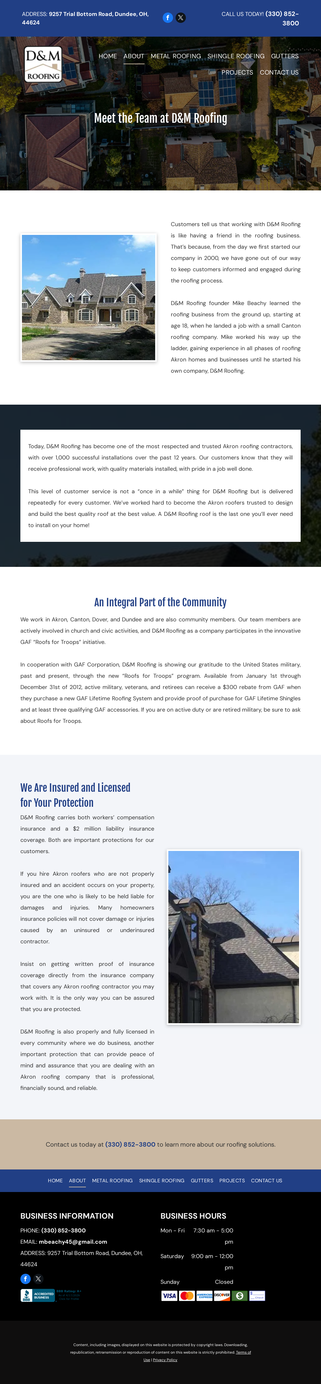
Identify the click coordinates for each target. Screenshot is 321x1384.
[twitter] (181, 18)
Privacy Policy (165, 1359)
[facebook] (168, 18)
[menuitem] (104, 56)
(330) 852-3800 (130, 1144)
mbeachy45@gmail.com (73, 1242)
